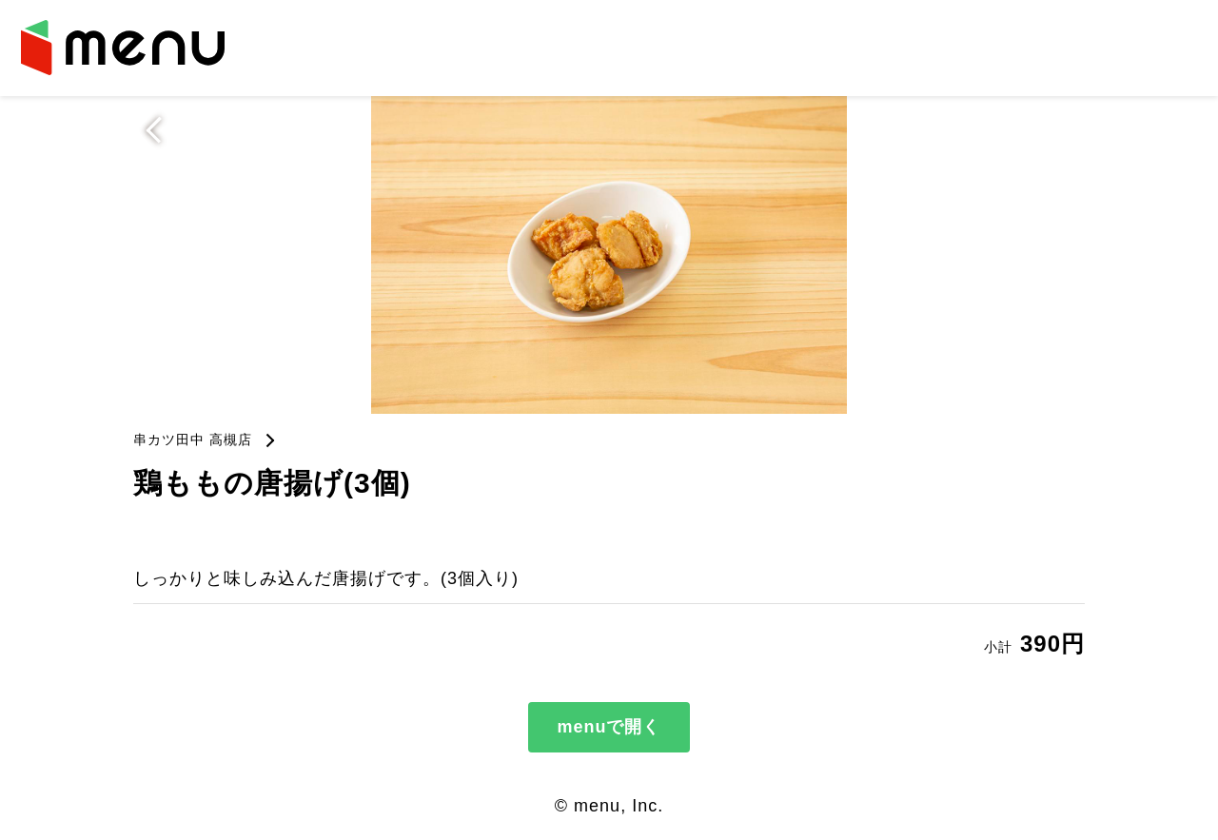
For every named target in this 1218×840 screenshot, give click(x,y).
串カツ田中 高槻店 (192, 439)
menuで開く (608, 726)
